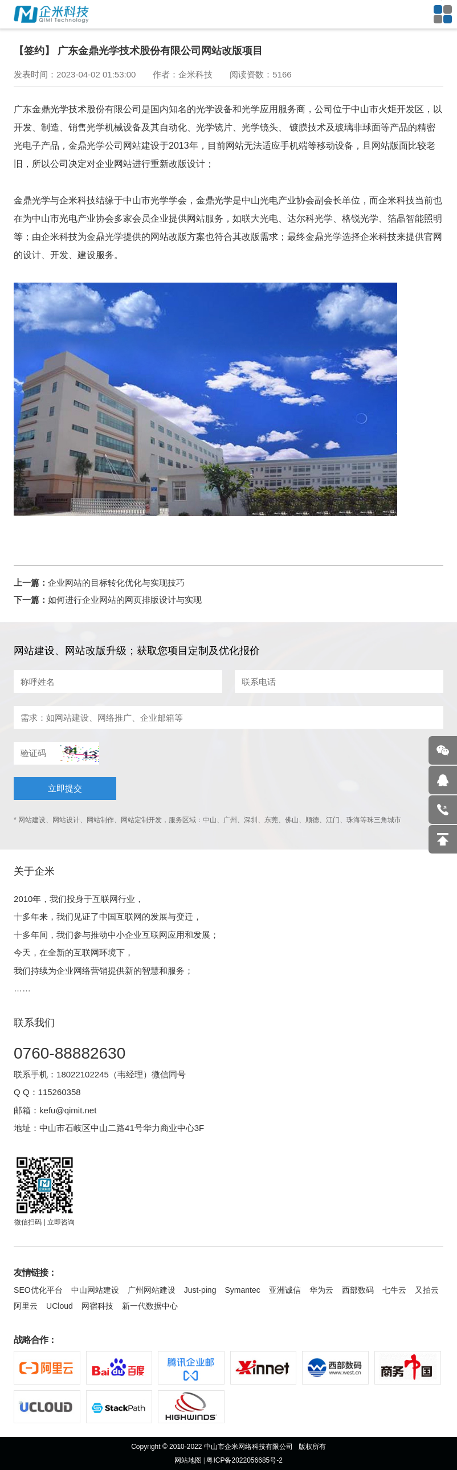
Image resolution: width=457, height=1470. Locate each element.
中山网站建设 (95, 1290)
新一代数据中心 (150, 1305)
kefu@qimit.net (67, 1110)
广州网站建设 (152, 1290)
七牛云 (394, 1290)
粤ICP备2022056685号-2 (244, 1460)
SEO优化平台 (38, 1290)
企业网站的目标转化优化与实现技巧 (116, 582)
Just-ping (200, 1290)
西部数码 (358, 1290)
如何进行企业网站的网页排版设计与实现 (125, 600)
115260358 (59, 1092)
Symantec (242, 1290)
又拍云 (427, 1290)
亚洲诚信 (285, 1290)
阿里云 (26, 1305)
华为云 (321, 1290)
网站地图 (188, 1460)
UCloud (59, 1305)
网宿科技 (97, 1305)
